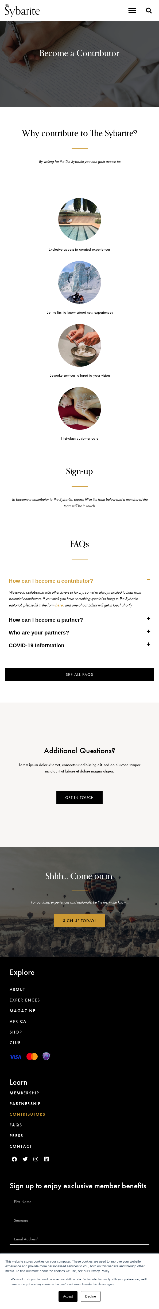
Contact (21, 1146)
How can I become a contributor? (51, 581)
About (17, 989)
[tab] (79, 580)
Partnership (25, 1103)
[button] (132, 10)
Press (16, 1135)
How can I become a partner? (46, 620)
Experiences (25, 1000)
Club (15, 1043)
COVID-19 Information (36, 645)
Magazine (23, 1011)
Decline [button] (90, 1296)
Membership (24, 1093)
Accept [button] (68, 1296)
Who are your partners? (39, 633)
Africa (18, 1021)
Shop (16, 1032)
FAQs (16, 1125)
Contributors (27, 1114)
